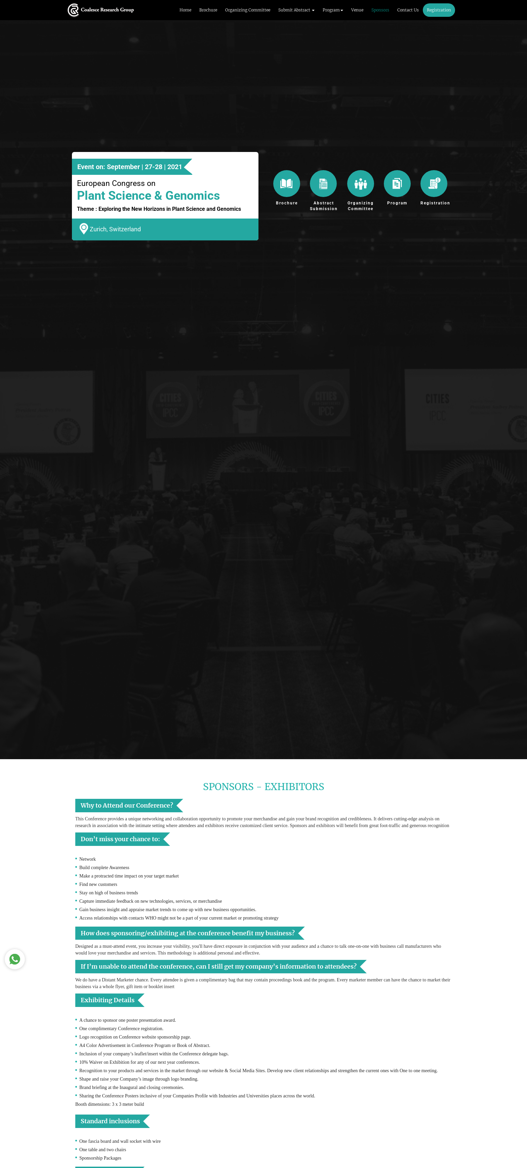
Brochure (208, 9)
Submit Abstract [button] (296, 9)
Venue (357, 9)
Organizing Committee (247, 9)
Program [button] (333, 9)
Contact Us (408, 9)
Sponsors (380, 9)
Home (185, 9)
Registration (439, 9)
